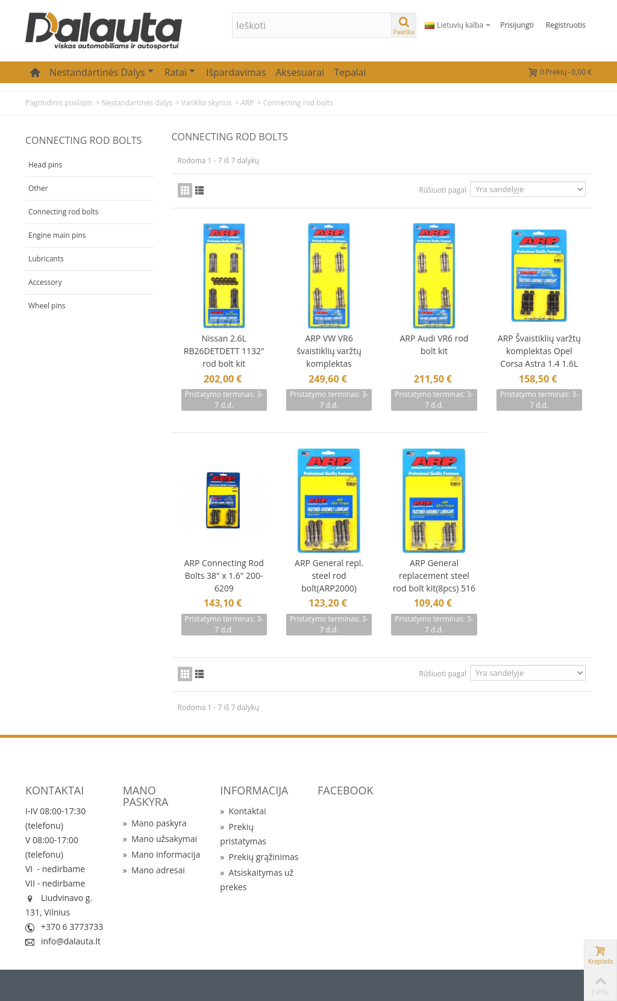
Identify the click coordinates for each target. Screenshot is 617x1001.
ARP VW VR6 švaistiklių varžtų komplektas (328, 350)
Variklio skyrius (206, 103)
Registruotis (566, 25)
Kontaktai (243, 811)
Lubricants (46, 259)
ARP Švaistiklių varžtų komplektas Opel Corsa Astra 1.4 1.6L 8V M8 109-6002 (539, 357)
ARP (247, 103)
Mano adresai (154, 870)
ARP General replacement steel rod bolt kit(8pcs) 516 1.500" (434, 582)
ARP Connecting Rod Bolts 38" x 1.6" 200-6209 (224, 575)
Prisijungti (516, 25)
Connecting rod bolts (63, 212)
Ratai (179, 72)
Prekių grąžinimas (259, 856)
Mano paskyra (155, 823)
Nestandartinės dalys (101, 72)
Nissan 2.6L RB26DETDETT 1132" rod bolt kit (224, 350)
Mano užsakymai (160, 838)
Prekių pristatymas (243, 834)
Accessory (44, 282)
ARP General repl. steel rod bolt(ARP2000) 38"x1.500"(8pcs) (329, 582)
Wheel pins (47, 306)
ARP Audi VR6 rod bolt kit (433, 344)
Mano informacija (162, 854)
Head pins (45, 165)
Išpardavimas (236, 72)
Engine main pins (57, 235)
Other (38, 188)
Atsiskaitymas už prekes (256, 880)
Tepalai (350, 72)
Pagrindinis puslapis (59, 103)
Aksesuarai (299, 72)
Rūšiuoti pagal (442, 190)
